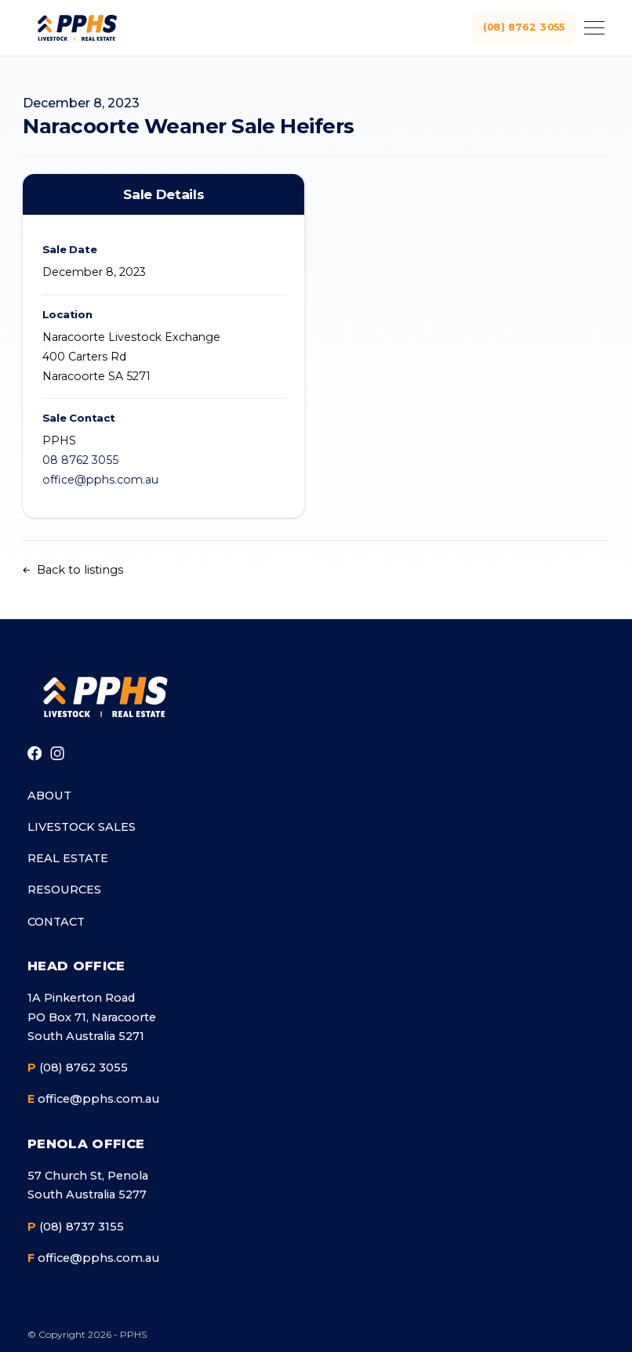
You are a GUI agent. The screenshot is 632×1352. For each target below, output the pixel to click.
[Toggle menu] (592, 27)
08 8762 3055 (80, 460)
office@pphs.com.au (100, 480)
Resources (64, 890)
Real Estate (67, 858)
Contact (56, 922)
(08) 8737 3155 (75, 1226)
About (49, 795)
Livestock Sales (81, 827)
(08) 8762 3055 (520, 27)
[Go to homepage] (104, 696)
